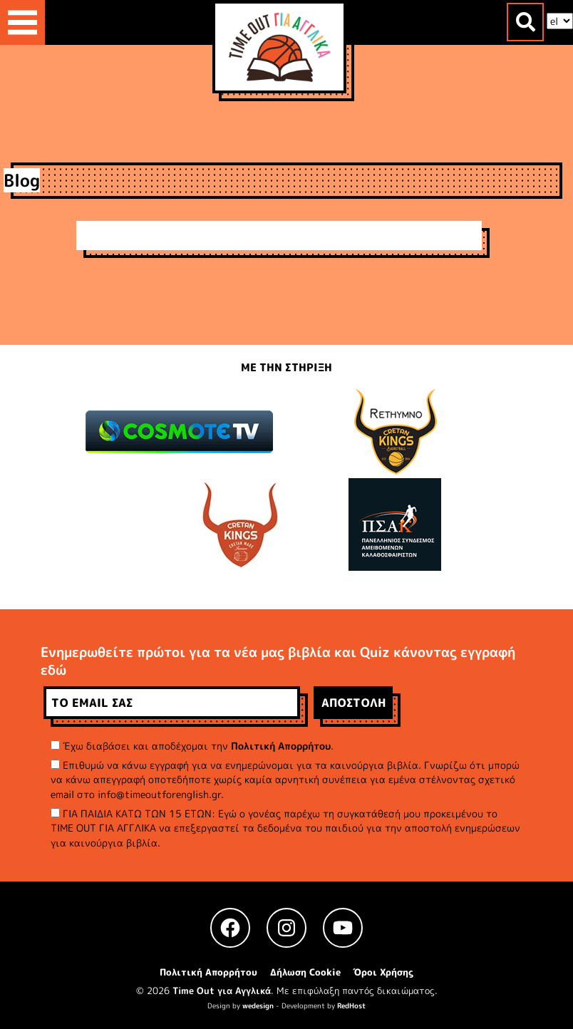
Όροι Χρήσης (383, 972)
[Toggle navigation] (22, 22)
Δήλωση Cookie (305, 972)
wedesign (258, 1005)
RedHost (351, 1005)
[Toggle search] (525, 22)
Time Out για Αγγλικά (221, 990)
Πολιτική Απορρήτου (281, 746)
